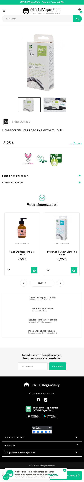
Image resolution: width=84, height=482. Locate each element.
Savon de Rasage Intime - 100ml (22, 253)
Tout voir (42, 283)
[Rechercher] (37, 18)
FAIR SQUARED (16, 121)
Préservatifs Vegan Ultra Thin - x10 (62, 253)
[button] (6, 477)
